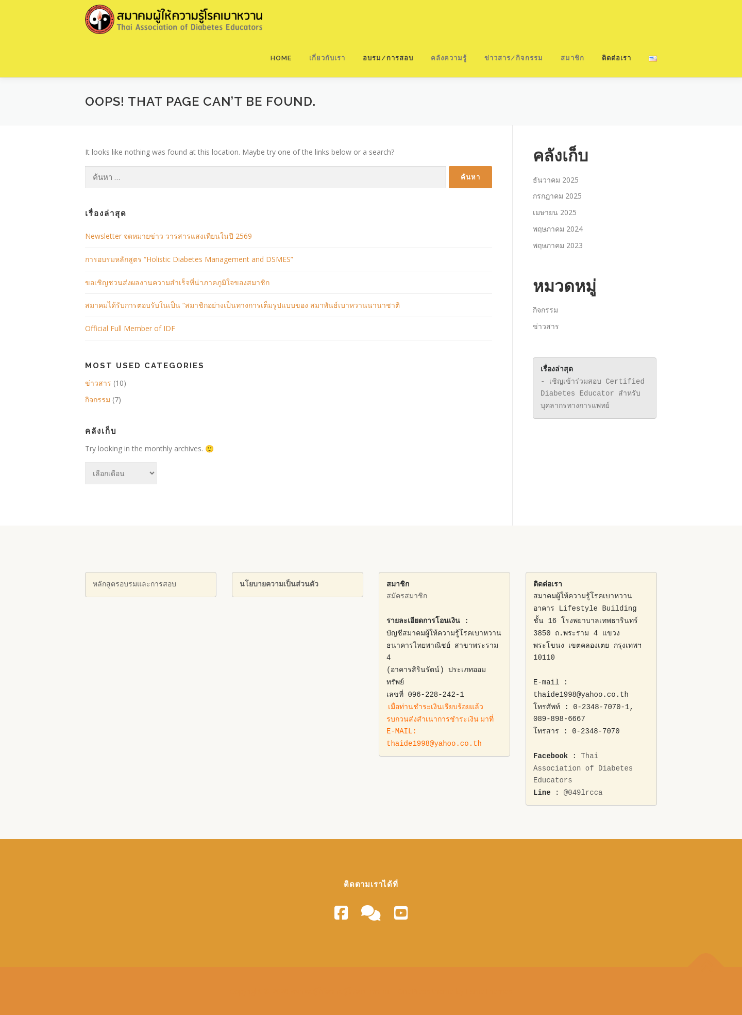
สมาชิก (572, 58)
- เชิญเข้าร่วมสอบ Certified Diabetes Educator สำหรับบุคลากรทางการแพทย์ (595, 394)
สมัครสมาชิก (406, 596)
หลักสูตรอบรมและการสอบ (134, 585)
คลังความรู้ (449, 58)
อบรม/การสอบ (388, 58)
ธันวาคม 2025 (556, 180)
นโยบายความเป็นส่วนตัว (279, 585)
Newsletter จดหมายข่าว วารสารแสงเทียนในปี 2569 (168, 236)
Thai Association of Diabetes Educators (585, 768)
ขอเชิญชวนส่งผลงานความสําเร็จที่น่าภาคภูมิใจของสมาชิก (177, 282)
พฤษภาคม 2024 (558, 229)
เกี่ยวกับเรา (327, 58)
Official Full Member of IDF (130, 328)
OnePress (414, 991)
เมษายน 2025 (555, 212)
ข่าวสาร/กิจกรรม (513, 58)
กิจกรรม (97, 399)
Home (281, 58)
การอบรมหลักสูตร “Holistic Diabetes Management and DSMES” (189, 259)
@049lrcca (583, 793)
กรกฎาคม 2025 (557, 196)
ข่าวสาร (98, 383)
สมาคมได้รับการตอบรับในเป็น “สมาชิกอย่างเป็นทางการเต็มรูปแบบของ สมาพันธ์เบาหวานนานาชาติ (242, 305)
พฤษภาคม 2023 (558, 245)
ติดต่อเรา (616, 58)
